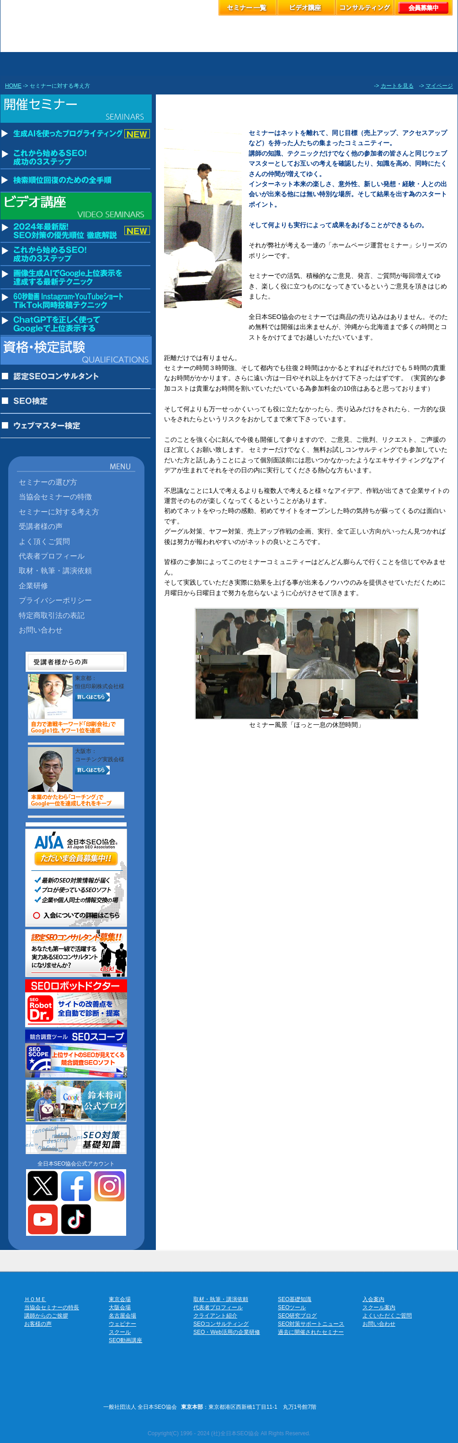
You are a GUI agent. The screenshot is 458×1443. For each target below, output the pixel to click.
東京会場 (120, 1299)
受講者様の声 (41, 526)
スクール (120, 1332)
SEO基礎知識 (294, 1299)
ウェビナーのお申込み (257, 64)
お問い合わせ (41, 630)
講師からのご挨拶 (46, 1315)
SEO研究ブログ (297, 1315)
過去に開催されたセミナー (311, 1332)
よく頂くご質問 (44, 541)
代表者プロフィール (52, 556)
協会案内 (430, 64)
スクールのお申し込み (316, 64)
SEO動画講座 (125, 1340)
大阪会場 (120, 1307)
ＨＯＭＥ (35, 1299)
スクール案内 (378, 1307)
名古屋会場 (122, 1315)
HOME (13, 86)
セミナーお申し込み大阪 (148, 64)
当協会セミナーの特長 (51, 1307)
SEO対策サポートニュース (311, 1324)
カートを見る (397, 86)
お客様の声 (374, 64)
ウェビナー (122, 1324)
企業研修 (33, 585)
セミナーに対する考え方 (59, 511)
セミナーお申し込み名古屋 (201, 64)
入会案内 (373, 1299)
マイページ (439, 86)
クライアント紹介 (215, 1315)
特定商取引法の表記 (52, 615)
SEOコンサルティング (221, 1324)
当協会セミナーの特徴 (55, 496)
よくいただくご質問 (387, 1315)
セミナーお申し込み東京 (61, 64)
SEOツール (292, 1307)
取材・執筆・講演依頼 (55, 570)
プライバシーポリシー (55, 600)
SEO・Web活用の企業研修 (226, 1332)
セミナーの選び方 (48, 482)
